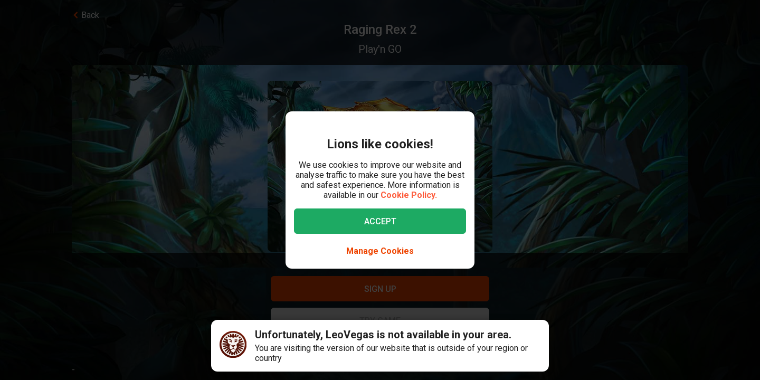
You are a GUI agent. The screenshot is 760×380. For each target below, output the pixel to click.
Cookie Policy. (409, 195)
